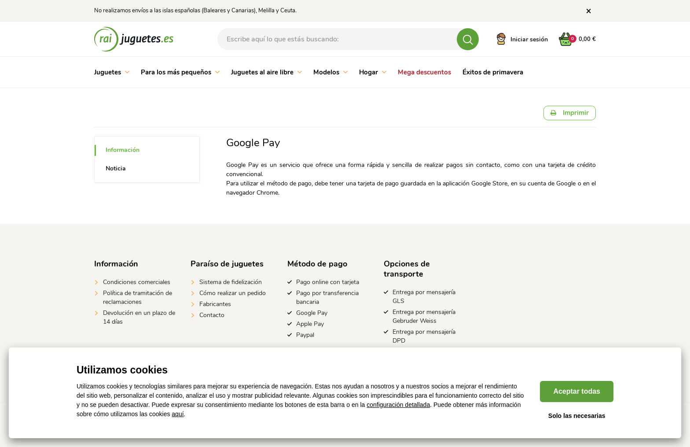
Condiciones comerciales (136, 282)
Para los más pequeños (180, 72)
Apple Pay (310, 324)
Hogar (372, 72)
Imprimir (570, 112)
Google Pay (311, 313)
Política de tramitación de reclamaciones (137, 297)
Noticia (116, 168)
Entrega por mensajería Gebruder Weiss (424, 316)
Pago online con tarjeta (327, 282)
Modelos (330, 72)
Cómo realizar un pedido (232, 293)
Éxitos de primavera (492, 72)
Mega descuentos (424, 72)
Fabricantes (215, 304)
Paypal (305, 335)
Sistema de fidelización (230, 282)
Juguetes (111, 72)
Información (122, 150)
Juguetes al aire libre (266, 72)
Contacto (211, 315)
